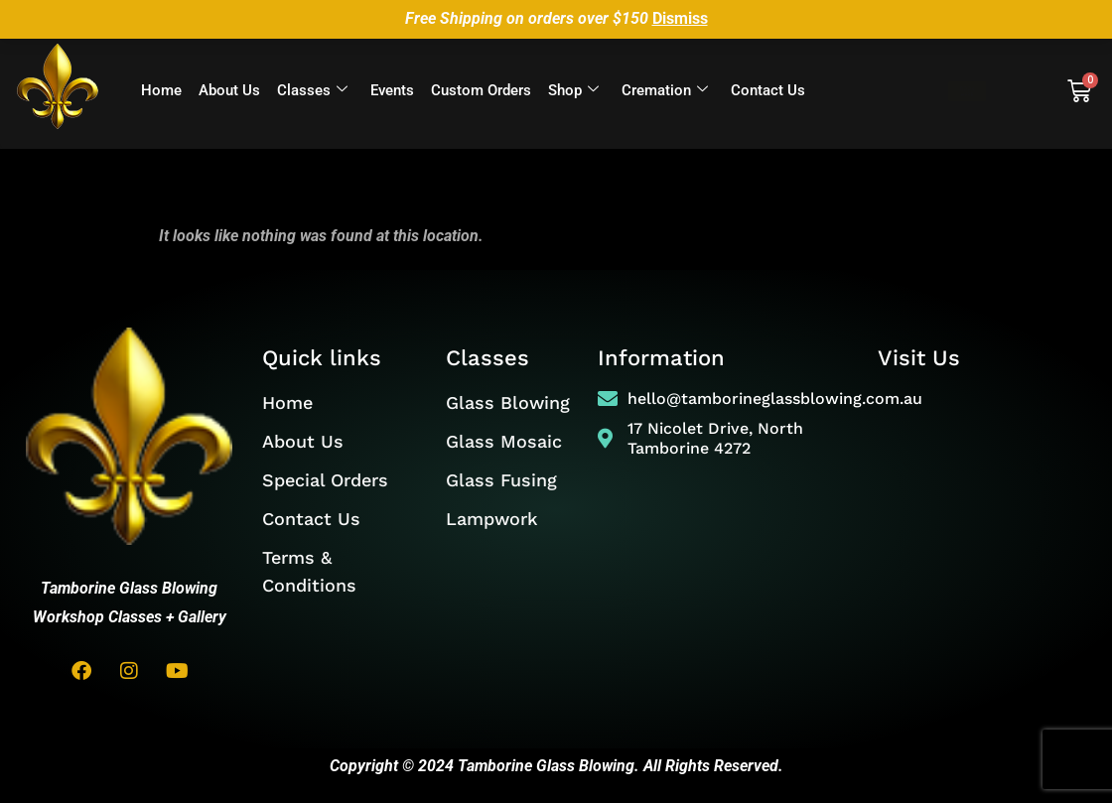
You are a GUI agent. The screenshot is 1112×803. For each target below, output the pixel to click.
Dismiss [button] (680, 18)
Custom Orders (481, 90)
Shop (573, 90)
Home (161, 90)
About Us (229, 90)
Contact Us (768, 90)
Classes (312, 90)
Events (392, 90)
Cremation (665, 90)
